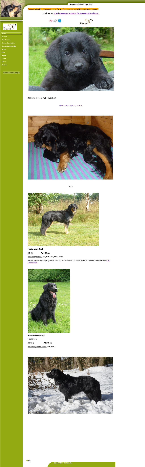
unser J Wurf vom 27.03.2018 (70, 105)
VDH (55, 13)
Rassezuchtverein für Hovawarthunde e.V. (79, 13)
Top (28, 461)
